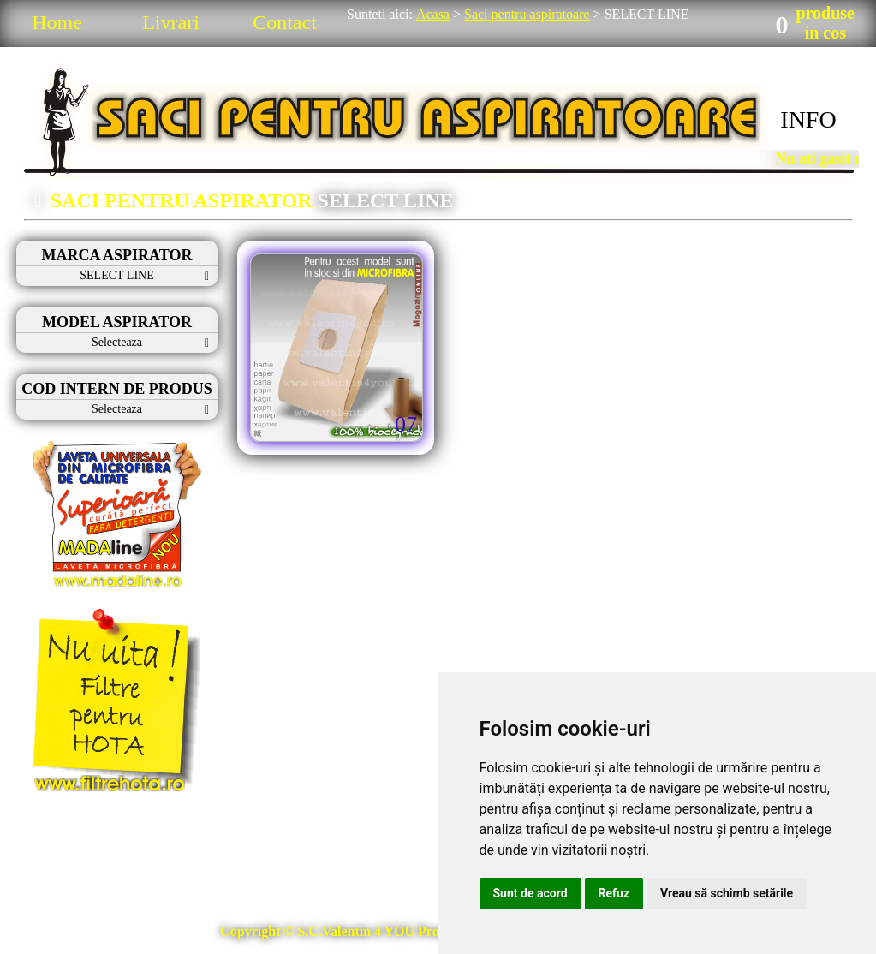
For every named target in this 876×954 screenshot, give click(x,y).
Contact (285, 22)
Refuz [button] (614, 893)
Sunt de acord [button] (530, 893)
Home (57, 22)
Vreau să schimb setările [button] (726, 893)
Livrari (171, 22)
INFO (808, 119)
